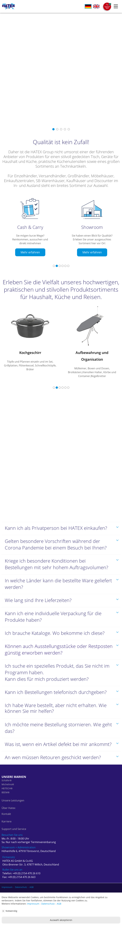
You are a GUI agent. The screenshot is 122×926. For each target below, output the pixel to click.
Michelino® (8, 777)
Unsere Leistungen (13, 793)
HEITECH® (7, 781)
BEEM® (6, 785)
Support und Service (14, 822)
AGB (59, 903)
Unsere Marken (14, 770)
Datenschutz (48, 903)
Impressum (33, 903)
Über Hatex (8, 801)
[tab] (61, 521)
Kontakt (6, 807)
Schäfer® (7, 773)
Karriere (6, 814)
